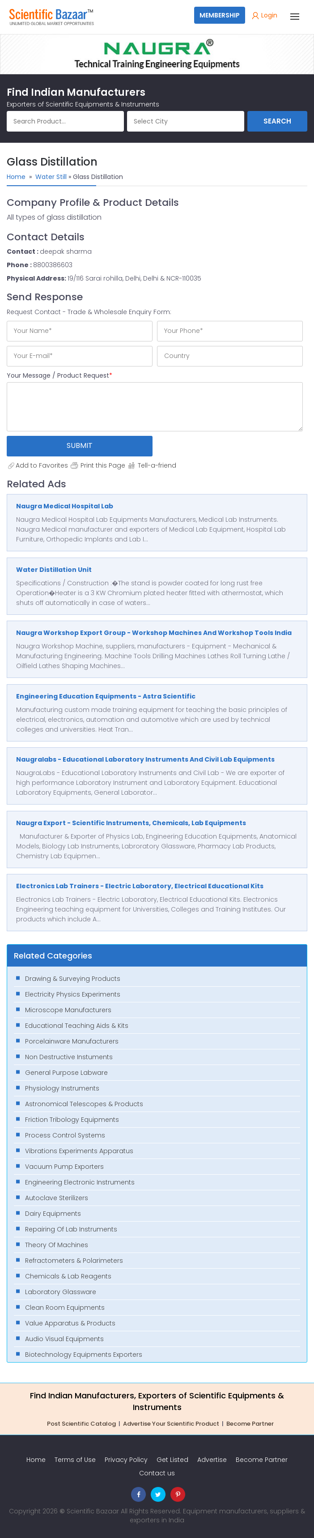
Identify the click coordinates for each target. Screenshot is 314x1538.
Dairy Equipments (53, 1213)
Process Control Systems (65, 1135)
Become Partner (250, 1423)
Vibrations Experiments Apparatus (79, 1150)
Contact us (157, 1473)
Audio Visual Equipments (64, 1338)
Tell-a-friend (151, 465)
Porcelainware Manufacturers (72, 1041)
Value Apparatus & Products (70, 1323)
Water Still (51, 176)
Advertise (212, 1459)
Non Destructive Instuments (69, 1056)
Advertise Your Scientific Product (171, 1423)
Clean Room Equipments (65, 1307)
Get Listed (172, 1459)
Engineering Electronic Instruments (80, 1182)
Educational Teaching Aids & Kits (76, 1025)
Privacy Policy (126, 1459)
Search (277, 121)
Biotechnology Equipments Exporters (83, 1354)
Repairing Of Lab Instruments (71, 1229)
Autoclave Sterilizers (56, 1197)
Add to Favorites (37, 465)
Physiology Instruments (62, 1088)
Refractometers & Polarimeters (74, 1260)
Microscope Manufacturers (68, 1009)
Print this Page (97, 465)
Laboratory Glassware (60, 1291)
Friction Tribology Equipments (72, 1119)
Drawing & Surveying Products (72, 978)
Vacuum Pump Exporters (64, 1166)
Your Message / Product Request (59, 375)
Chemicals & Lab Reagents (68, 1276)
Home (16, 176)
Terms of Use (75, 1459)
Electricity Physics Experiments (72, 994)
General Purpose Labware (66, 1072)
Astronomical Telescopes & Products (84, 1103)
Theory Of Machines (56, 1244)
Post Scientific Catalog (81, 1423)
